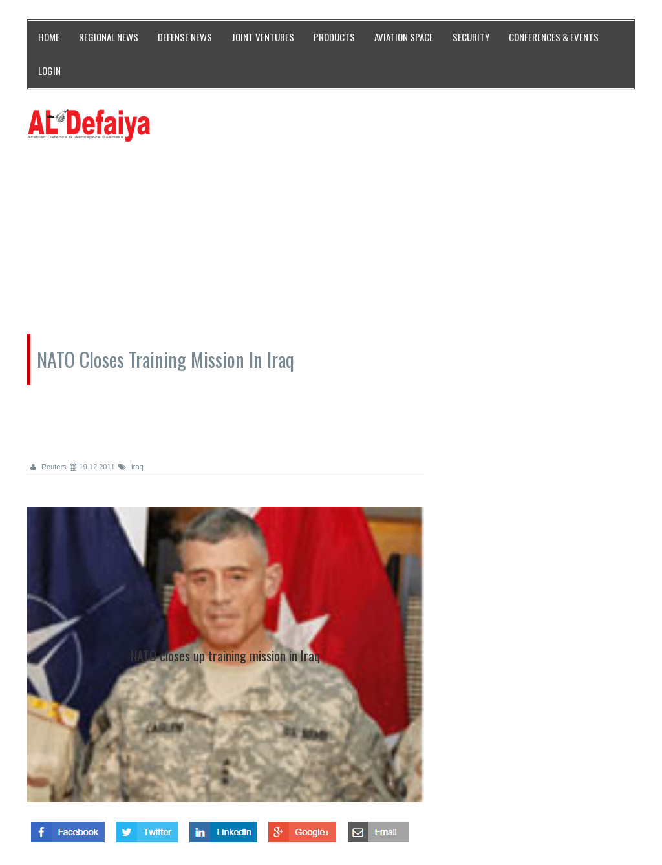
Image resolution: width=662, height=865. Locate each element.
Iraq (131, 467)
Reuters (48, 467)
